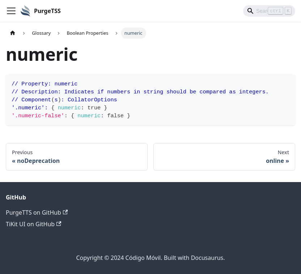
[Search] (269, 11)
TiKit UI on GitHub (33, 224)
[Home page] (13, 33)
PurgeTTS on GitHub (37, 212)
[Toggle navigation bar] (11, 10)
